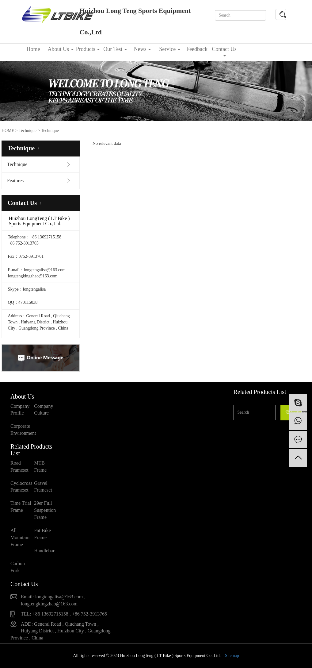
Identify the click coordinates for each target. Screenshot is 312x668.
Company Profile (19, 410)
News (142, 49)
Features (15, 180)
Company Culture (43, 410)
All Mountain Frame (19, 537)
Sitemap (232, 655)
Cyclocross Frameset (21, 487)
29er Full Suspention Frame (45, 510)
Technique (27, 130)
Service (169, 49)
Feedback (196, 49)
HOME (8, 130)
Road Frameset (19, 466)
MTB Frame (40, 466)
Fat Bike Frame (42, 534)
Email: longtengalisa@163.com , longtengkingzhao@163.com (53, 600)
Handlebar (44, 550)
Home (33, 49)
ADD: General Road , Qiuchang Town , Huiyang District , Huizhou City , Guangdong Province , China (60, 631)
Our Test (115, 49)
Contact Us (224, 51)
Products (88, 49)
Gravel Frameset (43, 487)
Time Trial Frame (20, 506)
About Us (60, 49)
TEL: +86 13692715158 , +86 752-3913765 (64, 613)
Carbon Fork (17, 567)
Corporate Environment (22, 429)
